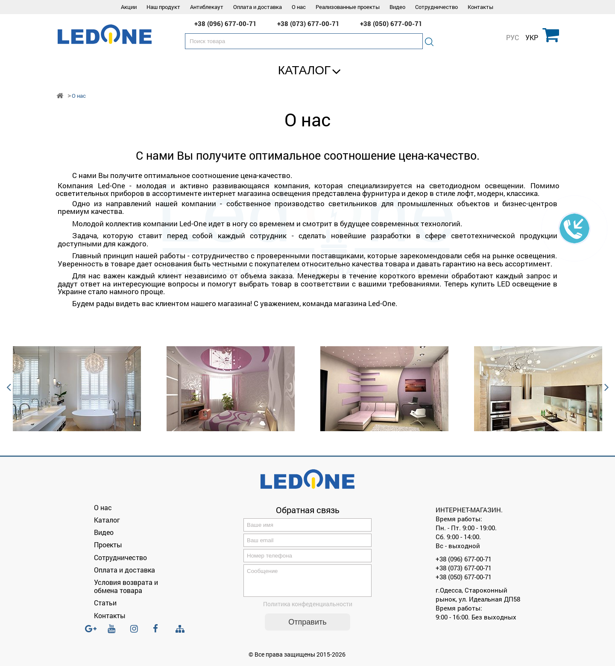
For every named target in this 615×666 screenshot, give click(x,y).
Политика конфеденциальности (307, 609)
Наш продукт (163, 7)
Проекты (108, 544)
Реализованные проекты (348, 7)
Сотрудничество (436, 7)
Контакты (480, 7)
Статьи (105, 602)
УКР (531, 37)
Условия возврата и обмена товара (126, 586)
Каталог (304, 70)
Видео (397, 7)
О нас (299, 7)
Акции (129, 7)
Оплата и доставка (257, 7)
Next (606, 388)
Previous (8, 388)
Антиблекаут (206, 7)
